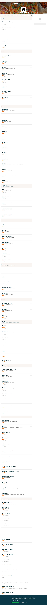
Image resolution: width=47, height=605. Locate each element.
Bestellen (39, 24)
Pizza (8, 15)
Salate (5, 15)
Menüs (2, 15)
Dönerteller (29, 15)
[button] (31, 15)
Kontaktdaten (27, 3)
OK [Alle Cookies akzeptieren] (15, 602)
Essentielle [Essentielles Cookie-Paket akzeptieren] (22, 602)
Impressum (32, 3)
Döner (16, 15)
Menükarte (16, 3)
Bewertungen (21, 3)
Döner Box (25, 15)
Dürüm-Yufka (20, 15)
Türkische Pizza (12, 15)
